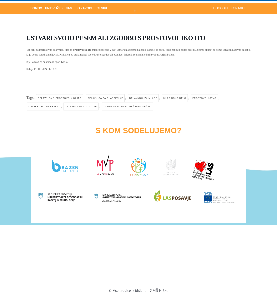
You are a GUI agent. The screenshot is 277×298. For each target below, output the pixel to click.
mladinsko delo (174, 98)
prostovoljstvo (204, 98)
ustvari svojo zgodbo (81, 106)
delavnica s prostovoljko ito (59, 98)
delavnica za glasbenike (105, 98)
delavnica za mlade (143, 98)
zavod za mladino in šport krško (127, 106)
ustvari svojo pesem (43, 106)
